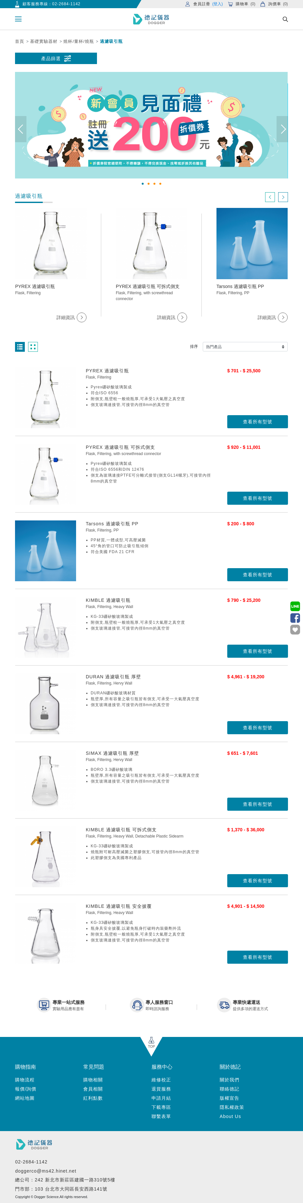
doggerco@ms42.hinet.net (45, 1171)
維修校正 (161, 1079)
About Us (230, 1116)
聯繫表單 (161, 1116)
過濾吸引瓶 (111, 41)
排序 (194, 346)
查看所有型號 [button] (257, 421)
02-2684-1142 (66, 4)
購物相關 (93, 1079)
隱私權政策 (232, 1107)
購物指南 (25, 1067)
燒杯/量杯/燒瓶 (78, 41)
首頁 (19, 41)
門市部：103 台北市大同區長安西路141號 (61, 1189)
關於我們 (229, 1079)
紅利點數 (93, 1098)
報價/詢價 (25, 1089)
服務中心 (162, 1067)
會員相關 (93, 1089)
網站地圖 (25, 1098)
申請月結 (161, 1098)
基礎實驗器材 (43, 41)
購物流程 (25, 1079)
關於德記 (230, 1067)
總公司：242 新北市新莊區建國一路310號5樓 (65, 1179)
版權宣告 (229, 1098)
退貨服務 (161, 1089)
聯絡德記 (229, 1089)
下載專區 (161, 1107)
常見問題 (93, 1067)
